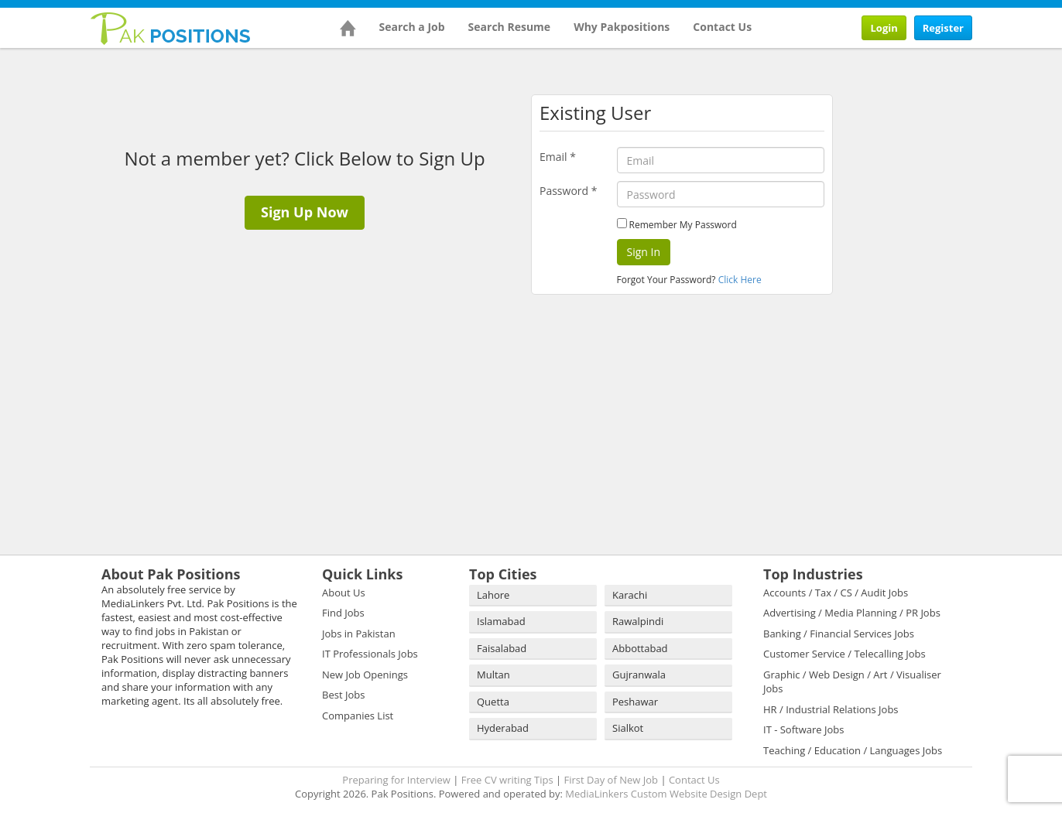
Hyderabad (503, 728)
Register (943, 28)
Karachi (629, 595)
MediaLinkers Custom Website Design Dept (666, 794)
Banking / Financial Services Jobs (838, 633)
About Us (343, 593)
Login (883, 28)
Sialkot (627, 728)
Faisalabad (501, 648)
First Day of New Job (611, 780)
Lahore (493, 595)
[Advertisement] (941, 152)
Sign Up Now (304, 212)
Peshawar (635, 702)
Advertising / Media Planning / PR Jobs (851, 613)
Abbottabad (640, 648)
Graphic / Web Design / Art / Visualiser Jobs (852, 682)
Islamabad (501, 621)
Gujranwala (639, 674)
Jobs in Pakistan (359, 633)
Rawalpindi (637, 621)
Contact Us (722, 26)
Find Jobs (343, 613)
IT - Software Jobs (803, 729)
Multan (493, 674)
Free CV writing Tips (507, 780)
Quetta (493, 702)
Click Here (740, 279)
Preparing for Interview (396, 780)
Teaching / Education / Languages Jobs (852, 750)
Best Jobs (343, 695)
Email (558, 156)
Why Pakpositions (622, 26)
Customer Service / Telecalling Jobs (844, 654)
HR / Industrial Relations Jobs (831, 709)
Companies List (357, 715)
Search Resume (509, 26)
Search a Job (412, 26)
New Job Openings (365, 674)
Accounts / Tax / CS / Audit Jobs (835, 593)
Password (568, 190)
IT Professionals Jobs (370, 654)
